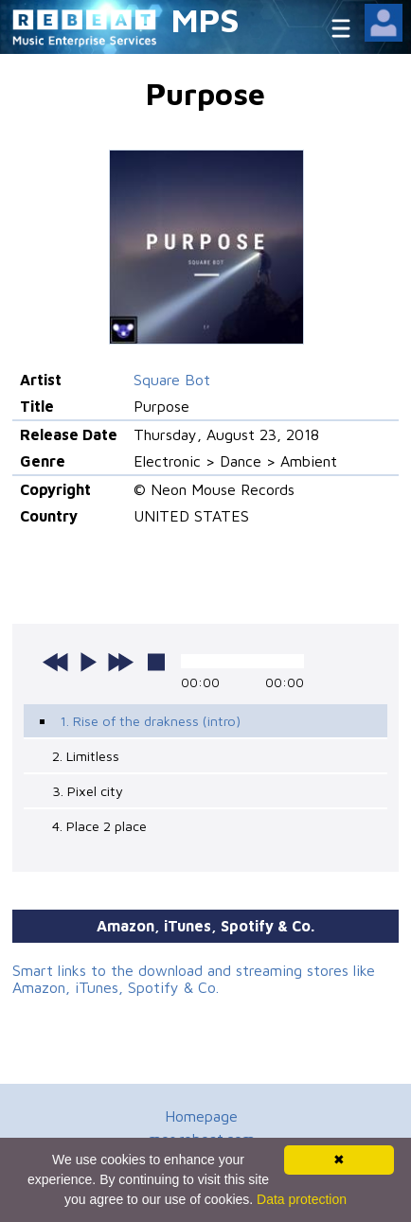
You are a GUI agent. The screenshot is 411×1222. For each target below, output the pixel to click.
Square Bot (172, 379)
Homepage (201, 1116)
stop (156, 661)
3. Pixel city (87, 791)
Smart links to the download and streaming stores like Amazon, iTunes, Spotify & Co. (193, 979)
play (88, 662)
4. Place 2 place (99, 826)
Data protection (302, 1199)
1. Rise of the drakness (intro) (150, 721)
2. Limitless (85, 756)
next (120, 661)
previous (56, 661)
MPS (205, 19)
